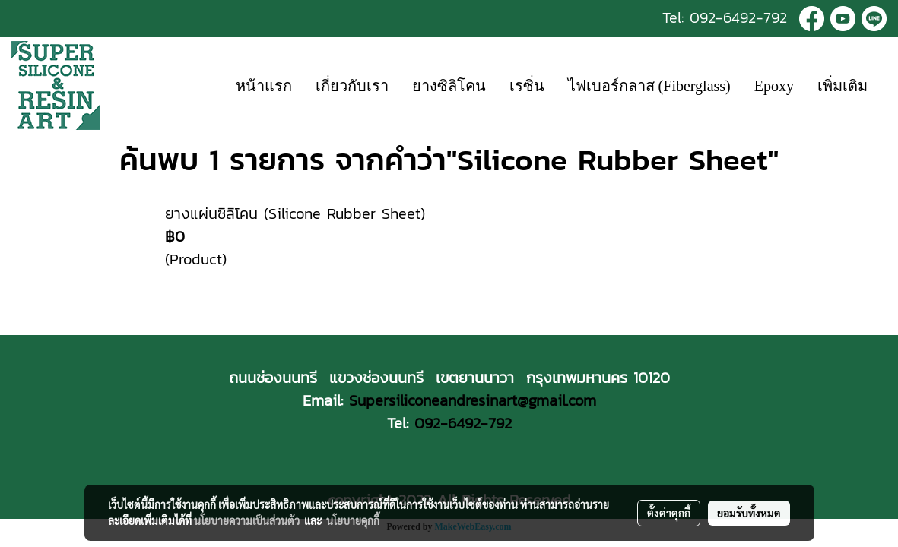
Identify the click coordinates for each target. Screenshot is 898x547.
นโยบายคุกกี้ (352, 520)
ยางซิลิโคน (449, 85)
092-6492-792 (738, 17)
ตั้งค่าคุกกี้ (668, 513)
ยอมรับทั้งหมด (749, 513)
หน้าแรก (264, 85)
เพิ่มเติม (842, 85)
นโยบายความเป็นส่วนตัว (247, 520)
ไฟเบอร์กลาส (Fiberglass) (649, 85)
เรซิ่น (526, 85)
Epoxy (774, 85)
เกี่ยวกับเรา (352, 85)
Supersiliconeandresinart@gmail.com (472, 400)
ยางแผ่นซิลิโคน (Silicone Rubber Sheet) (295, 213)
